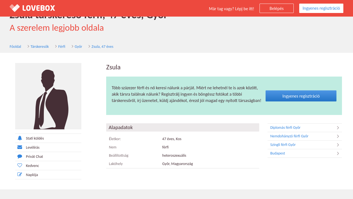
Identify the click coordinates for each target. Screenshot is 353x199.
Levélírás (27, 147)
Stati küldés (29, 138)
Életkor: (115, 139)
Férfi (61, 46)
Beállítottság (119, 155)
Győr (78, 46)
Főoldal (15, 46)
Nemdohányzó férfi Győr (306, 136)
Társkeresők (40, 46)
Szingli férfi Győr (306, 145)
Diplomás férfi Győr (306, 127)
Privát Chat (29, 156)
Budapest (306, 153)
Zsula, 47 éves (102, 46)
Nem (112, 147)
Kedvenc (27, 165)
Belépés (277, 8)
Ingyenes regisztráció (321, 8)
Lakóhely (116, 163)
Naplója (26, 174)
